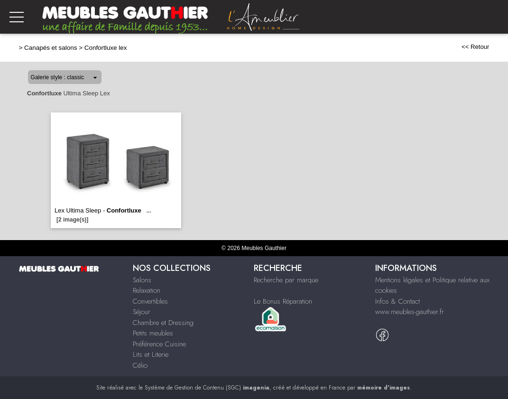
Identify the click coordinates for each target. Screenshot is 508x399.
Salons (142, 280)
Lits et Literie (150, 354)
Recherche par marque (286, 280)
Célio (140, 365)
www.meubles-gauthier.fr (409, 311)
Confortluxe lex (105, 47)
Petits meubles (153, 333)
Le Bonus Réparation (283, 301)
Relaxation (146, 290)
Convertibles (150, 301)
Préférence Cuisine (159, 344)
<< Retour (476, 46)
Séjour (141, 311)
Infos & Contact (397, 301)
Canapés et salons (50, 47)
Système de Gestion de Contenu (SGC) (207, 387)
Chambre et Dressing (163, 322)
